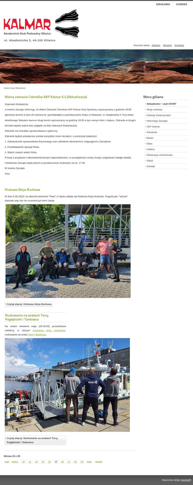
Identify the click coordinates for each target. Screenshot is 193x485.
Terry (31, 334)
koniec (99, 461)
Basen (150, 137)
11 (30, 461)
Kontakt (151, 166)
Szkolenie (152, 132)
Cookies (181, 4)
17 (68, 461)
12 (36, 461)
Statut (150, 160)
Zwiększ (155, 45)
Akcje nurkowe (154, 109)
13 (43, 461)
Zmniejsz (179, 45)
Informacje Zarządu (157, 120)
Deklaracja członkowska (160, 155)
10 (23, 461)
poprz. (15, 461)
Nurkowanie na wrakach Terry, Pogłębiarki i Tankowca (27, 317)
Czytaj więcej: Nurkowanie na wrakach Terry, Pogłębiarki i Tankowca (32, 440)
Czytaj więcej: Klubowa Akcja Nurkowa (29, 304)
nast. (89, 461)
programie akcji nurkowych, (49, 330)
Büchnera (41, 334)
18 (75, 461)
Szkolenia (163, 4)
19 (82, 461)
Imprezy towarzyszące (159, 115)
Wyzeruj (167, 45)
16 (62, 461)
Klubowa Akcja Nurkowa (22, 190)
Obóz (150, 143)
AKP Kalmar (153, 126)
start (7, 461)
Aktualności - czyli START (162, 103)
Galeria (151, 149)
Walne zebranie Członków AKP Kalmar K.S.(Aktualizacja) (46, 97)
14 (49, 461)
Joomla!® (186, 480)
